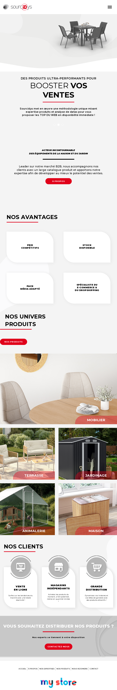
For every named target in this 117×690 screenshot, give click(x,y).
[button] (13, 342)
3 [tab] (62, 125)
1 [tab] (54, 125)
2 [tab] (58, 125)
